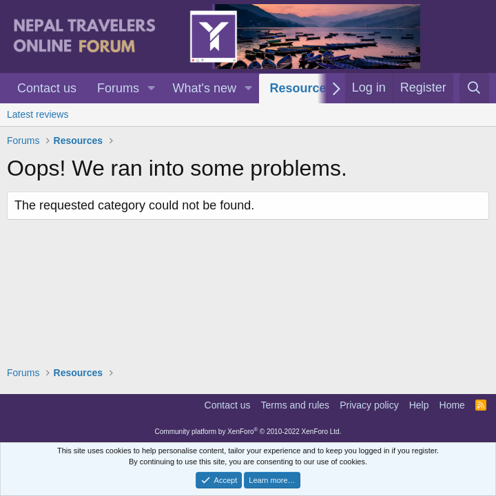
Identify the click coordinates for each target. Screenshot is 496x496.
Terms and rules (295, 405)
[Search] (474, 88)
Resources (301, 88)
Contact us (46, 88)
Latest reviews (37, 114)
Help (419, 405)
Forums (118, 88)
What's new (204, 88)
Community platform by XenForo (248, 431)
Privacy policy (369, 405)
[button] (152, 88)
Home (452, 405)
